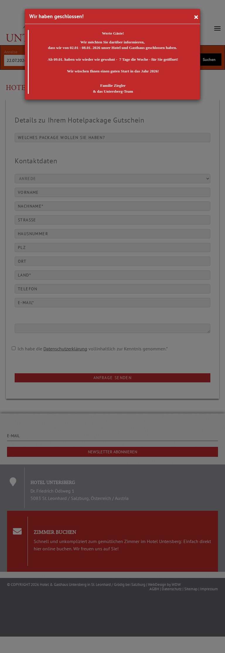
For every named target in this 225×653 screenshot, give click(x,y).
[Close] (196, 16)
